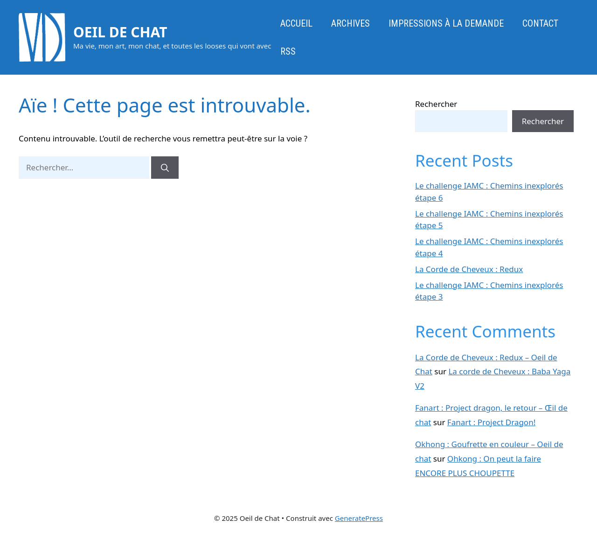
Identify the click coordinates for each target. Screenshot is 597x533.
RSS (288, 51)
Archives (350, 23)
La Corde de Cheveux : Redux (469, 269)
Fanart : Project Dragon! (491, 422)
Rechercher (436, 103)
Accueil (296, 23)
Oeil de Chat (120, 32)
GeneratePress (359, 518)
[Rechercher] (165, 167)
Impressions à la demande (446, 23)
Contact (540, 23)
